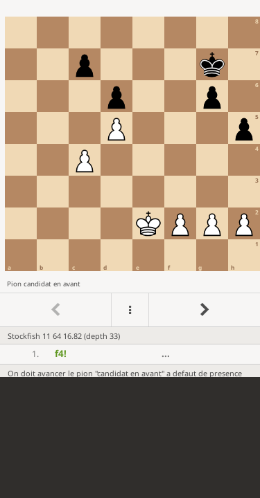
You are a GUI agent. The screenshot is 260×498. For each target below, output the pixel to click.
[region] (130, 188)
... (166, 353)
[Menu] (129, 310)
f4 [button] (61, 353)
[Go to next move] (204, 310)
